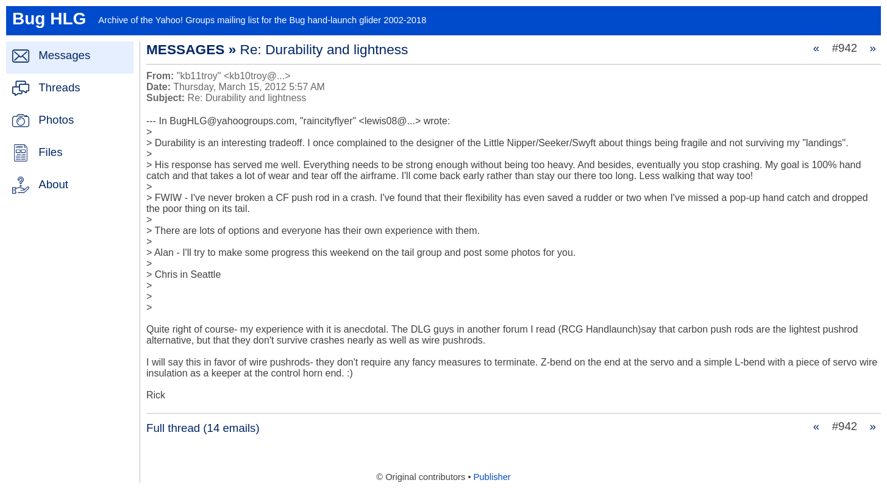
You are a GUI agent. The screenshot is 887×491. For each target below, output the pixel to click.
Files (50, 152)
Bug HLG (49, 18)
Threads (59, 87)
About (53, 184)
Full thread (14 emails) (203, 428)
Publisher (492, 477)
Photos (56, 119)
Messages (64, 55)
